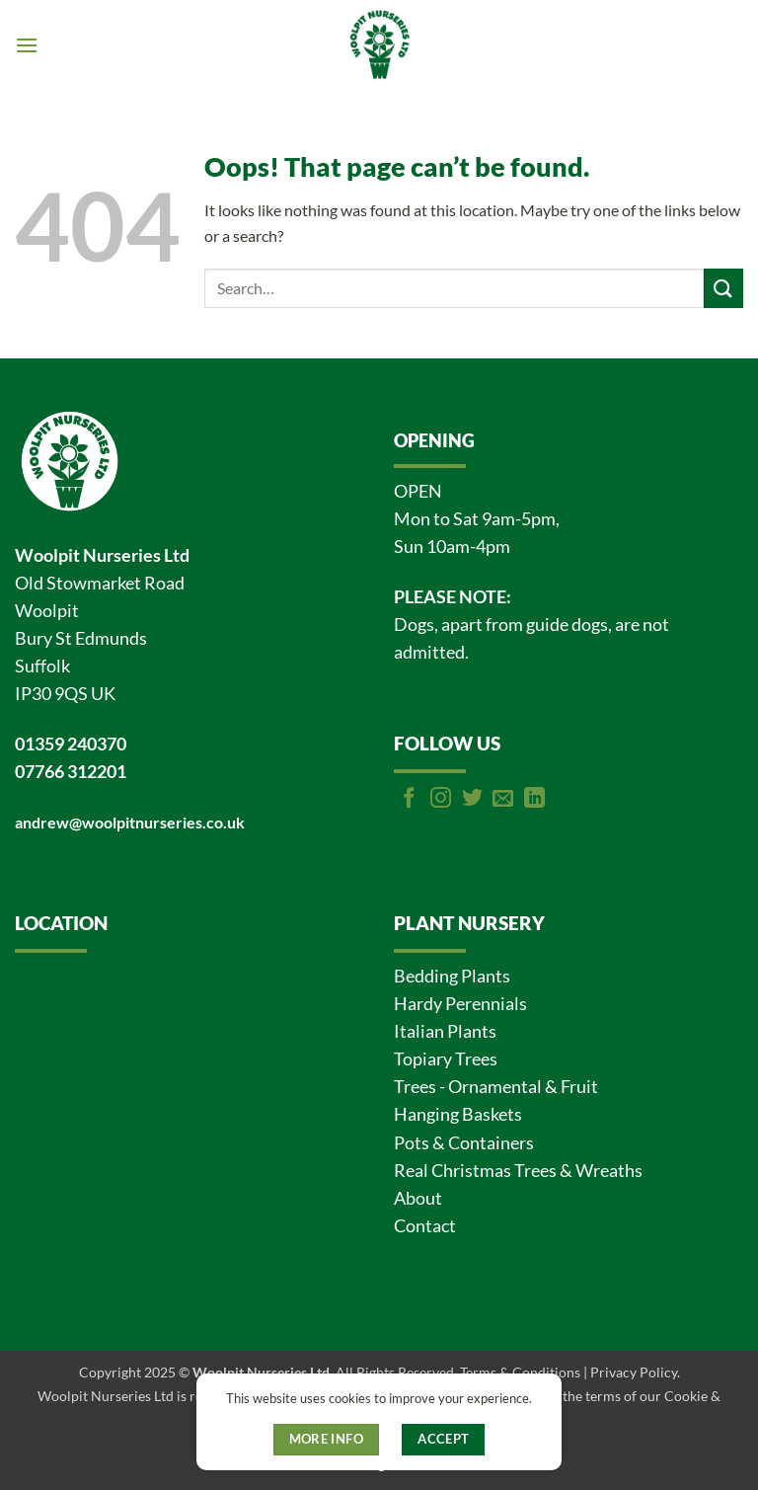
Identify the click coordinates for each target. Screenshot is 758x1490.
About (418, 1198)
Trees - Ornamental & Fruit (496, 1086)
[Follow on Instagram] (440, 799)
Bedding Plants (452, 976)
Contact (425, 1226)
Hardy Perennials (460, 1003)
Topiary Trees (445, 1059)
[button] (26, 45)
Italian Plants (445, 1031)
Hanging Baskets (458, 1114)
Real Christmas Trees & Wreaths (518, 1170)
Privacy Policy (633, 1372)
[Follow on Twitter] (472, 799)
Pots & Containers (464, 1143)
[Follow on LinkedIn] (534, 799)
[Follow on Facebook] (409, 799)
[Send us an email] (503, 799)
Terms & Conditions (520, 1372)
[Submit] (723, 288)
